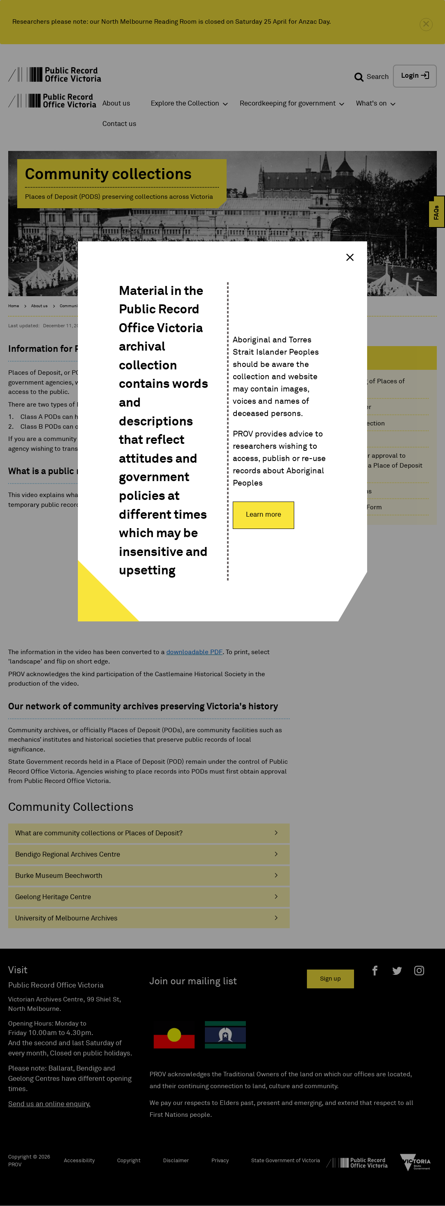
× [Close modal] (349, 257)
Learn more (263, 514)
